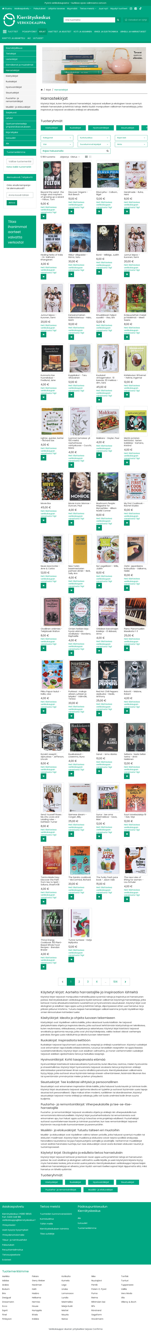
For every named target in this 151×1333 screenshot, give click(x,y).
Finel (4, 1314)
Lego (64, 1284)
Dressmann (8, 1301)
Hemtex (36, 1301)
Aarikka (5, 1276)
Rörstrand (96, 1310)
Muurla (65, 1314)
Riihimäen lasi (98, 1301)
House (35, 1306)
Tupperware (127, 1284)
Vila (123, 1297)
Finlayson (7, 1318)
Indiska (35, 1318)
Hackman (37, 1284)
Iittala (35, 1314)
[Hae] (118, 19)
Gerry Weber (38, 1280)
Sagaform (96, 1314)
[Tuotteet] (11, 31)
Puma (94, 1293)
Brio (4, 1293)
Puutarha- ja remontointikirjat (61, 1189)
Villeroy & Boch (128, 1301)
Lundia (65, 1297)
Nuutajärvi (96, 1280)
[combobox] (92, 19)
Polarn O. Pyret (98, 1289)
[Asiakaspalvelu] (22, 8)
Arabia (5, 1284)
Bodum (6, 1289)
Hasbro (35, 1293)
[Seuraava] (125, 982)
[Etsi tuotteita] (92, 19)
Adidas (5, 1280)
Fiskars (35, 1276)
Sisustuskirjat (127, 127)
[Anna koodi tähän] (20, 195)
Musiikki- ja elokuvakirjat (100, 1189)
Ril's (93, 1306)
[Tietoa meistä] (88, 8)
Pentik (94, 1284)
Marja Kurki (67, 1306)
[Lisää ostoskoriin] (43, 216)
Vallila (124, 1289)
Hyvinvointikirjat (101, 127)
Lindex (65, 1289)
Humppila (37, 1310)
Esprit (5, 1310)
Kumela (65, 1280)
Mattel (65, 1310)
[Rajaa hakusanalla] (75, 151)
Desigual (6, 1297)
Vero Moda (126, 1293)
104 (115, 981)
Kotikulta (66, 1276)
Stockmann (97, 1318)
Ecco (4, 1306)
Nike (93, 1276)
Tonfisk (124, 1276)
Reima (94, 1297)
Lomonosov (68, 1293)
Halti (34, 1289)
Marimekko (67, 1301)
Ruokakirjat (75, 127)
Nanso (65, 1318)
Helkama (36, 1297)
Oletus (75, 156)
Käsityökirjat (52, 127)
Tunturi (124, 1280)
